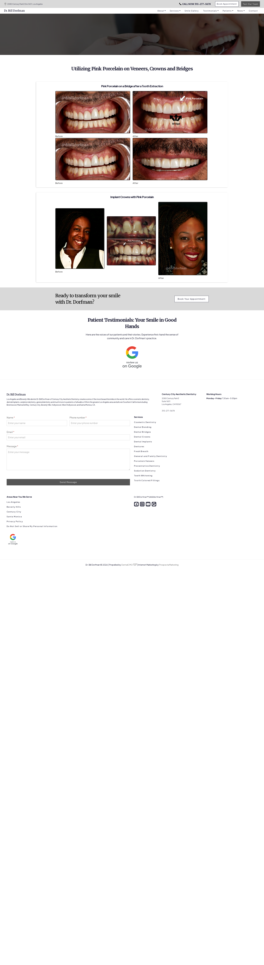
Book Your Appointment (191, 299)
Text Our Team (250, 4)
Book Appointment (226, 4)
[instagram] (142, 504)
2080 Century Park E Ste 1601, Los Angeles (23, 4)
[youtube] (148, 504)
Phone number (78, 417)
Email (10, 431)
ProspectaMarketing (169, 564)
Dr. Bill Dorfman (14, 10)
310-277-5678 (193, 4)
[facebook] (136, 504)
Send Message (68, 482)
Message (12, 446)
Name (11, 417)
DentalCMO (129, 564)
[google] (154, 504)
